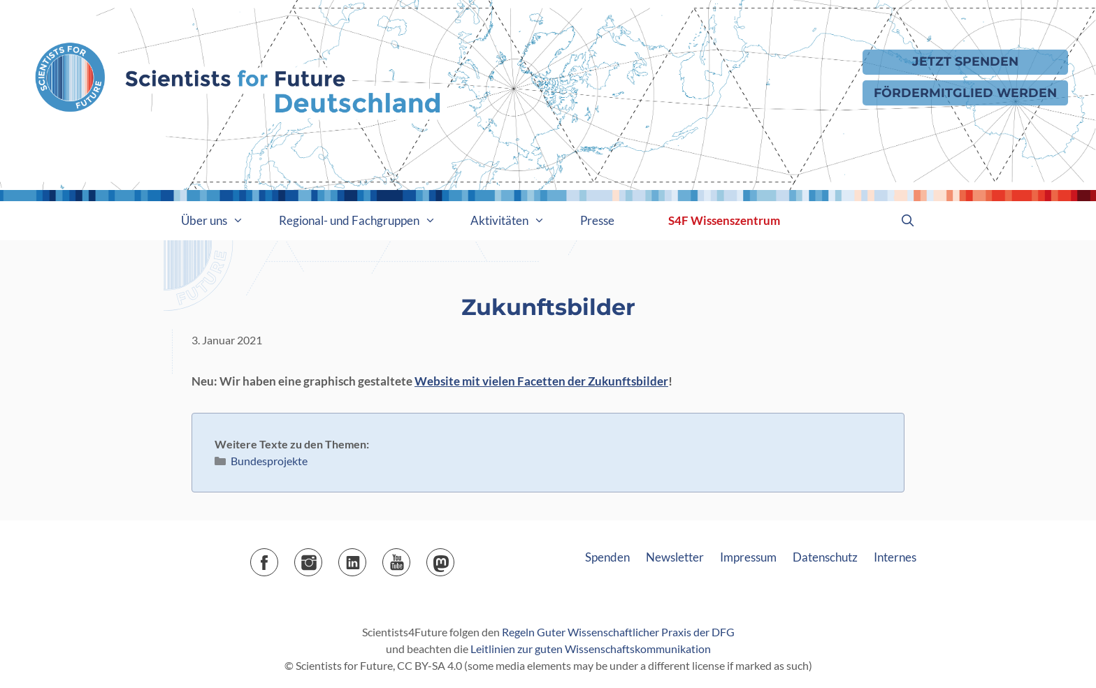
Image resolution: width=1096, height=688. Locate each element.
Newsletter (675, 557)
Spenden (607, 557)
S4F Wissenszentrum (724, 220)
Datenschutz (825, 557)
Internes (895, 557)
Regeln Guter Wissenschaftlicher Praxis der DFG (618, 631)
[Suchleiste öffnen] (907, 220)
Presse (597, 220)
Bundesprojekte (269, 460)
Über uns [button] (221, 220)
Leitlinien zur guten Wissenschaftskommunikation (590, 648)
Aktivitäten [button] (516, 220)
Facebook (277, 557)
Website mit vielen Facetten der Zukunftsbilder (541, 381)
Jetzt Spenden (965, 61)
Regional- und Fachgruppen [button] (366, 220)
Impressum (748, 557)
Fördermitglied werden (965, 92)
